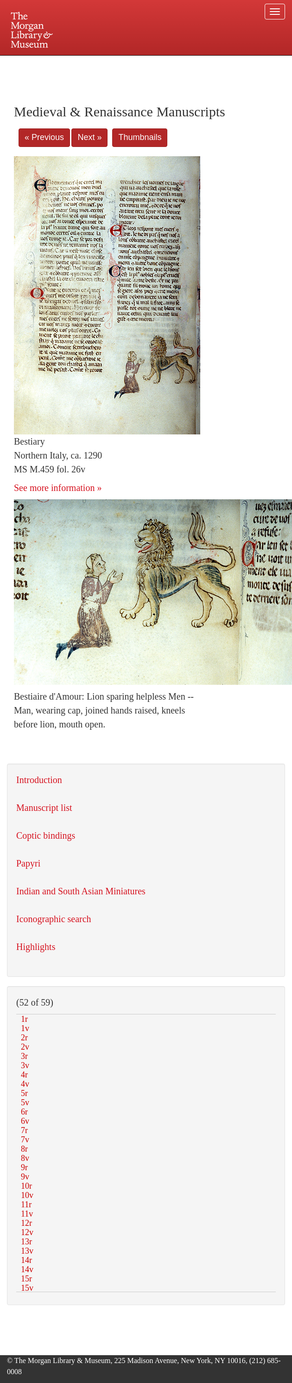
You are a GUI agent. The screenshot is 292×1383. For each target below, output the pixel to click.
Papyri (28, 863)
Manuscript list (44, 808)
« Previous (44, 137)
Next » (89, 137)
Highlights (35, 947)
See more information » (58, 488)
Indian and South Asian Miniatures (81, 891)
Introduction (39, 780)
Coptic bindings (45, 835)
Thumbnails (139, 137)
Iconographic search (53, 919)
